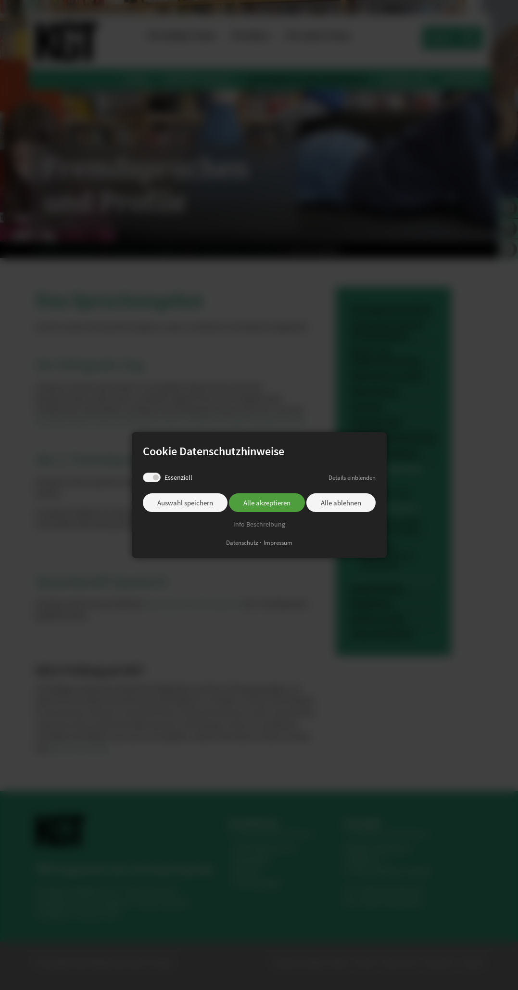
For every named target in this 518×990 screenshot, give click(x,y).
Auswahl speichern (185, 503)
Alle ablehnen (341, 503)
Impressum (278, 542)
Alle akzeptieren (267, 503)
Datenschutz (242, 542)
